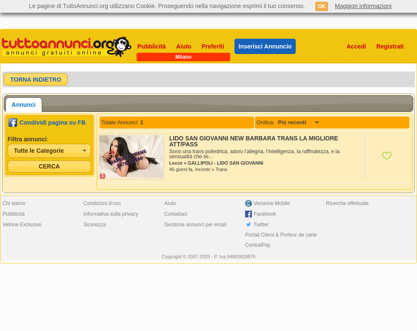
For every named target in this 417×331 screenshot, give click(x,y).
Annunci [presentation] (24, 104)
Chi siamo (14, 203)
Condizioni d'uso (102, 203)
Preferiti (213, 46)
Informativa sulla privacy (110, 214)
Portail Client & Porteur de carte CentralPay (281, 240)
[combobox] (49, 151)
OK (322, 6)
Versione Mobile (272, 203)
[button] (36, 79)
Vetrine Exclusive (22, 225)
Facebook (265, 214)
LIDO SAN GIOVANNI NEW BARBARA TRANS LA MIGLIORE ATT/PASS (253, 141)
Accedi (356, 46)
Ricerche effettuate (347, 203)
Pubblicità (151, 46)
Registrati (390, 46)
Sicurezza (94, 225)
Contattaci (175, 214)
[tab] (24, 104)
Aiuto (183, 46)
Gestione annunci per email (195, 225)
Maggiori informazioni (363, 6)
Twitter (261, 225)
